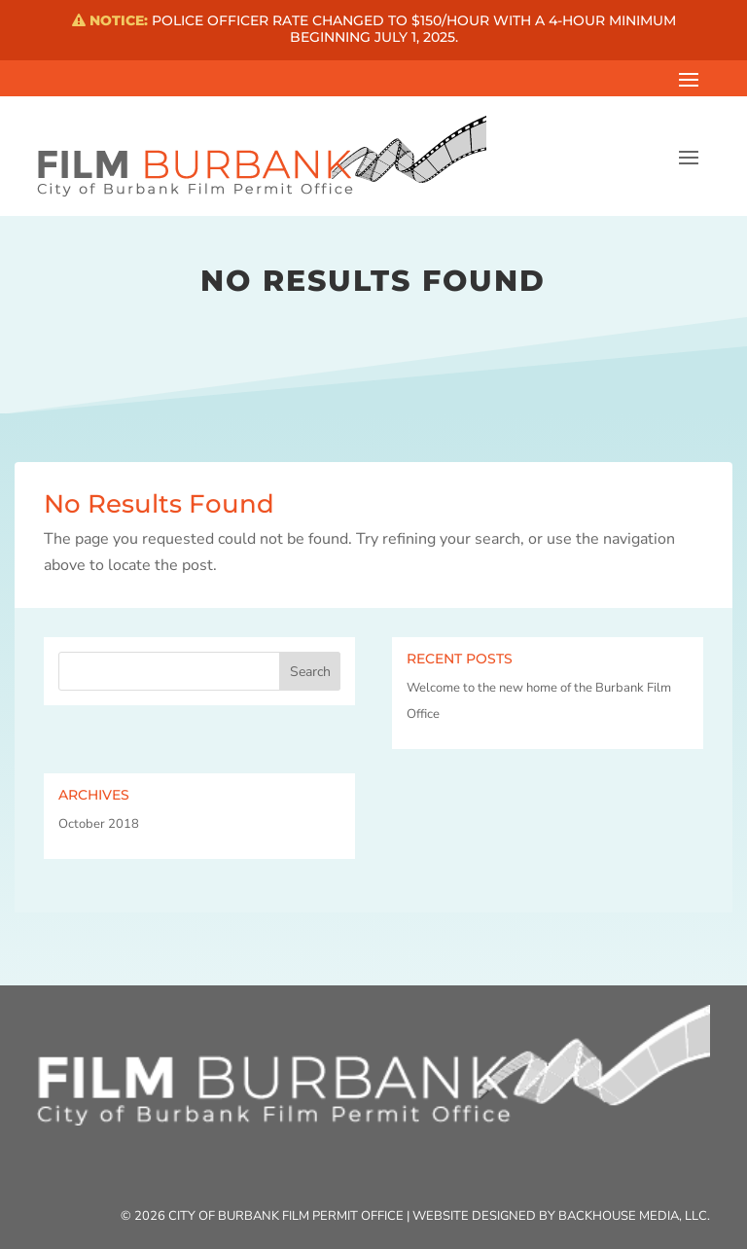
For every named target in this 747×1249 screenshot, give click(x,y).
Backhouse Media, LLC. (634, 1216)
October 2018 (98, 824)
